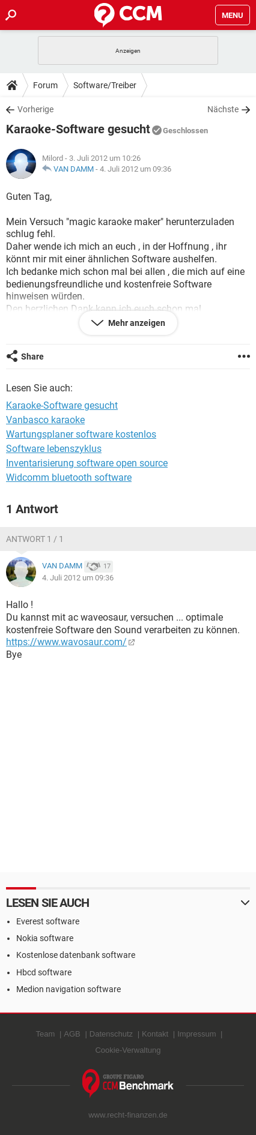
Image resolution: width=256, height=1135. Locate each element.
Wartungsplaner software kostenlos (81, 434)
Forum (45, 85)
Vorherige (35, 109)
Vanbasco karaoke (45, 420)
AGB (72, 1033)
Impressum (196, 1033)
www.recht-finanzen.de (128, 1114)
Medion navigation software (68, 989)
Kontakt (155, 1033)
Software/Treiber (104, 85)
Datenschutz (111, 1033)
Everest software (47, 921)
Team (45, 1033)
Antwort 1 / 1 (35, 539)
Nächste (223, 109)
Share (32, 356)
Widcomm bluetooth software (69, 477)
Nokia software (44, 938)
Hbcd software (44, 972)
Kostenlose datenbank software (75, 955)
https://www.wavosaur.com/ (66, 642)
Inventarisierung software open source (87, 463)
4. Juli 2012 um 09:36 (135, 168)
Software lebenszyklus (54, 448)
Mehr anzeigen (135, 323)
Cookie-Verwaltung (127, 1050)
